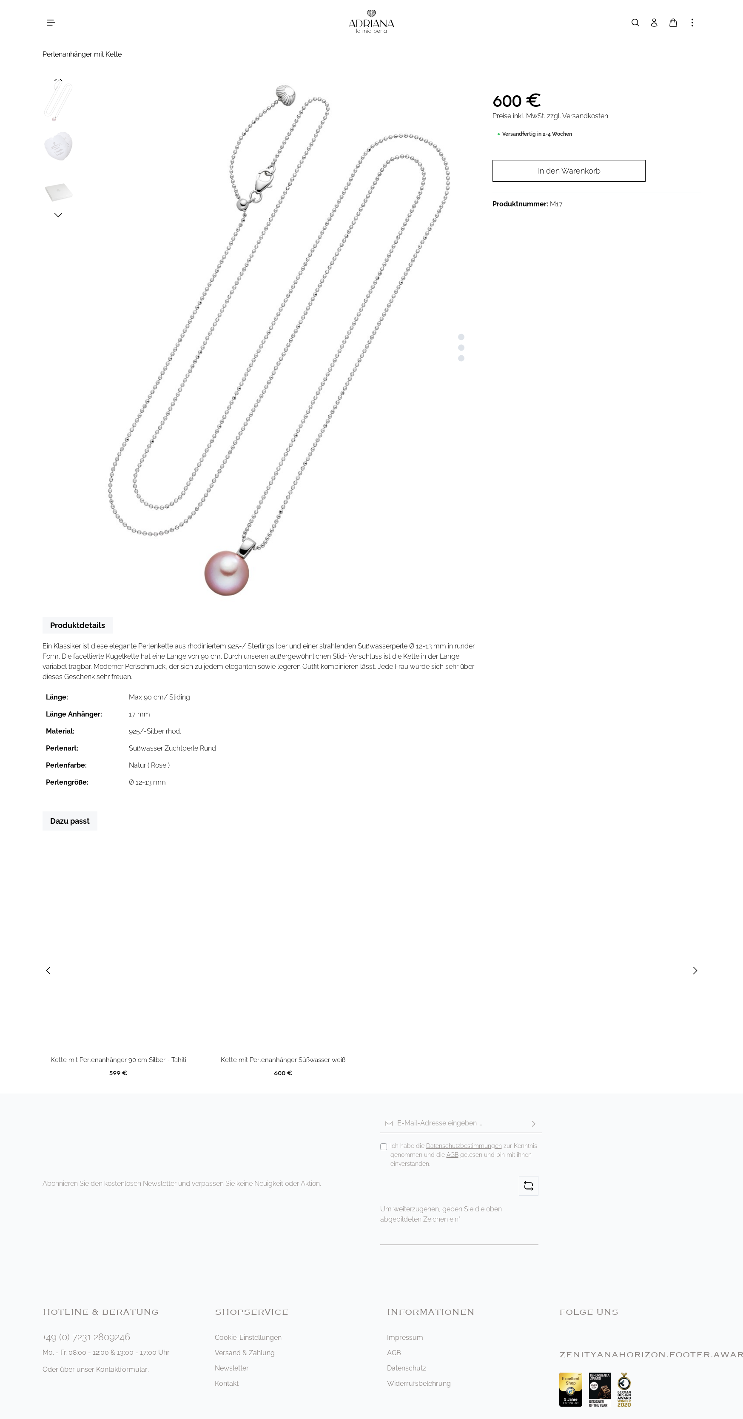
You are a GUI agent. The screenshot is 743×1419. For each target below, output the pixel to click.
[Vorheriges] (58, 79)
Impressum (405, 1337)
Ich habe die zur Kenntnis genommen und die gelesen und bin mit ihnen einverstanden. (463, 1154)
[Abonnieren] (534, 1123)
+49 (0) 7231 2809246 (86, 1336)
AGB (452, 1154)
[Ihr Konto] (654, 22)
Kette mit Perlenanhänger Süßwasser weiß (283, 1060)
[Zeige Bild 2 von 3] (461, 348)
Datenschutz (406, 1368)
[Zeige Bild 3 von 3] (461, 358)
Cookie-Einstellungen (248, 1337)
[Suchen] (635, 22)
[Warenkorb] (673, 22)
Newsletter (232, 1368)
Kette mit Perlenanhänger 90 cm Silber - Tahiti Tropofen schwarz (118, 1060)
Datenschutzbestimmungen (464, 1145)
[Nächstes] (58, 215)
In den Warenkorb (569, 170)
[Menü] (51, 22)
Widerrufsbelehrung (419, 1383)
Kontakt (227, 1383)
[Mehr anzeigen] (692, 22)
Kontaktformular (122, 1369)
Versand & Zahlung (245, 1353)
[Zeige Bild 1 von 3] (461, 337)
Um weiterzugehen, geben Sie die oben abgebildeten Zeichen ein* (441, 1214)
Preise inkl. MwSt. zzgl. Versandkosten (550, 116)
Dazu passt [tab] (70, 821)
